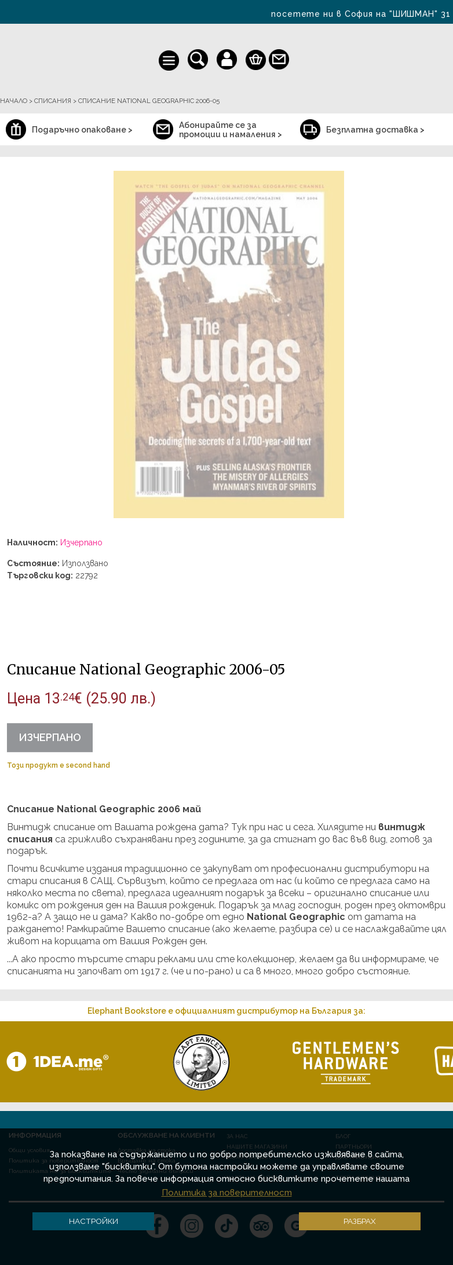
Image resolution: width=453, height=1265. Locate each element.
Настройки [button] (93, 1221)
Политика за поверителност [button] (227, 1192)
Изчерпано (50, 737)
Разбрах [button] (360, 1221)
